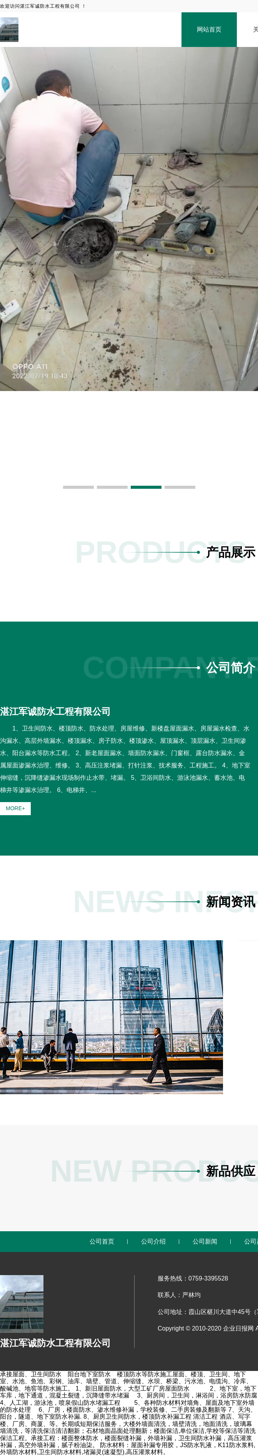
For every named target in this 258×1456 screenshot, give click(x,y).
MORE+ (15, 808)
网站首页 (209, 29)
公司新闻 (205, 1241)
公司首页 (102, 1241)
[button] (78, 487)
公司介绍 (153, 1241)
